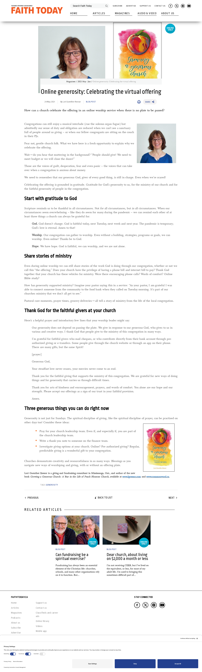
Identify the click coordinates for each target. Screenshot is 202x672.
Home (73, 13)
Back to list (105, 497)
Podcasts (15, 618)
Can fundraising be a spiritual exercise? (72, 557)
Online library (42, 621)
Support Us (145, 6)
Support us (41, 603)
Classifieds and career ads (47, 614)
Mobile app (41, 631)
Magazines (122, 13)
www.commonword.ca (157, 476)
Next (172, 497)
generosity (52, 485)
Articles (99, 13)
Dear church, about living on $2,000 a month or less (127, 557)
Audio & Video (147, 13)
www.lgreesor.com (131, 476)
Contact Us (159, 6)
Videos (39, 626)
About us (15, 622)
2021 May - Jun (84, 81)
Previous (33, 497)
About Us (167, 13)
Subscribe (117, 6)
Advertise (131, 6)
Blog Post (91, 102)
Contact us (41, 608)
